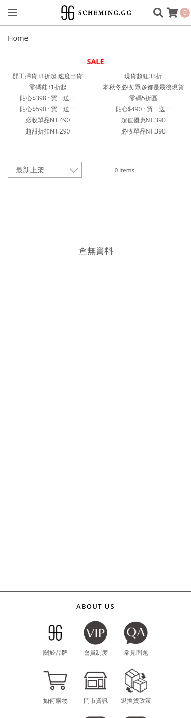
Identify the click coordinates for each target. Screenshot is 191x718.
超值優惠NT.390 (143, 120)
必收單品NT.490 (47, 120)
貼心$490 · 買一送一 (143, 108)
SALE (95, 61)
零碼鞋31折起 (48, 87)
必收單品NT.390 (143, 131)
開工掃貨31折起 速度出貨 (48, 76)
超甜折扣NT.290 (47, 131)
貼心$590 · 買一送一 (47, 108)
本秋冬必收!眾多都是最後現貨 (143, 87)
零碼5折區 (143, 98)
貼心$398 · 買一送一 (47, 98)
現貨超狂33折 (143, 76)
